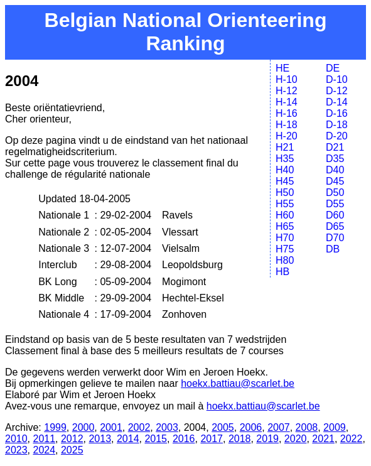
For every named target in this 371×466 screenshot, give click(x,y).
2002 (139, 427)
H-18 (287, 124)
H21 (285, 147)
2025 (72, 450)
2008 (307, 427)
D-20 (337, 136)
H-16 (287, 113)
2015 (155, 438)
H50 (285, 192)
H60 (285, 215)
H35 (285, 158)
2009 (334, 427)
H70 (285, 237)
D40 (335, 170)
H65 (285, 226)
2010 (16, 438)
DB (333, 249)
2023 (16, 450)
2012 (72, 438)
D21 (335, 147)
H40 (285, 170)
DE (333, 68)
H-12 (287, 90)
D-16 (337, 113)
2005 (223, 427)
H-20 (287, 136)
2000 (83, 427)
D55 (335, 203)
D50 (335, 192)
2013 (100, 438)
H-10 (287, 79)
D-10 (337, 79)
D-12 (337, 90)
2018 (240, 438)
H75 (285, 249)
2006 (251, 427)
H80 (285, 260)
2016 (184, 438)
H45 (285, 181)
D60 (335, 215)
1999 (55, 427)
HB (282, 271)
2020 (295, 438)
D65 (335, 226)
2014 (128, 438)
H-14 (287, 102)
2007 (278, 427)
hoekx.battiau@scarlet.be (237, 383)
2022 (351, 438)
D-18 (337, 124)
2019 (267, 438)
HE (282, 68)
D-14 (337, 102)
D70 (335, 237)
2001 (111, 427)
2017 (211, 438)
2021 (323, 438)
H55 (285, 203)
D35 (335, 158)
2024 (44, 450)
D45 (335, 181)
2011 (44, 438)
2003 (167, 427)
